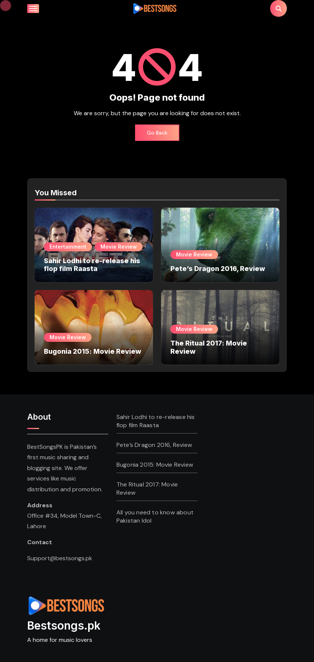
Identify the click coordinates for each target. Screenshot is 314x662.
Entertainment (67, 246)
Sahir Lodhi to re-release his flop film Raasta (92, 265)
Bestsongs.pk (63, 625)
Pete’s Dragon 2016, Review (217, 268)
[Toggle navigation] (33, 8)
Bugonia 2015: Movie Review (92, 351)
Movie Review (118, 246)
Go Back (157, 132)
